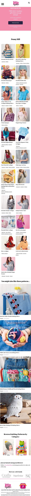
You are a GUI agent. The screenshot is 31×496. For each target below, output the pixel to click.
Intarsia (11, 276)
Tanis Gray (5, 427)
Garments (3, 61)
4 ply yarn (3, 105)
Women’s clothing (26, 63)
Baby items (3, 82)
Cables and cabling (5, 144)
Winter (10, 212)
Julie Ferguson (6, 318)
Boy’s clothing (8, 232)
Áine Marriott (6, 354)
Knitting (7, 61)
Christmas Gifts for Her (19, 233)
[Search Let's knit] (29, 4)
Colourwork (3, 193)
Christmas (17, 84)
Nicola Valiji (6, 391)
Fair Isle (17, 212)
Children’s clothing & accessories (21, 82)
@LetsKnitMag (8, 465)
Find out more (15, 22)
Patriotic (17, 105)
